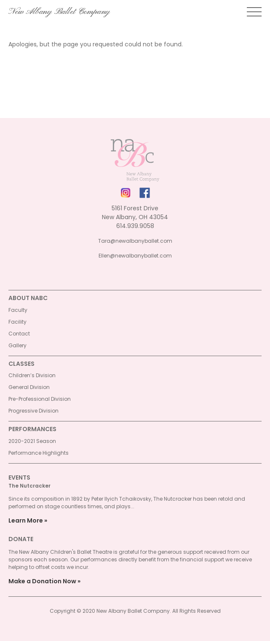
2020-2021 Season (32, 441)
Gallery (17, 345)
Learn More (25, 520)
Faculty (17, 310)
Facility (17, 321)
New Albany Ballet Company (59, 11)
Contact (19, 333)
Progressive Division (33, 410)
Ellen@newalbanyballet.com (135, 255)
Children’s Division (32, 375)
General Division (29, 387)
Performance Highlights (38, 452)
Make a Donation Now (42, 581)
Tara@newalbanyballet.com (135, 240)
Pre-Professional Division (39, 398)
